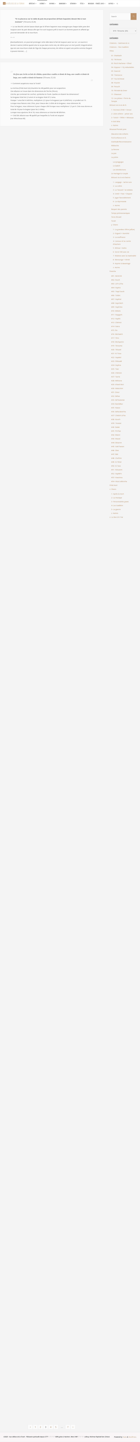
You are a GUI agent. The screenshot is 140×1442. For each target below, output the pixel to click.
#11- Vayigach (116, 315)
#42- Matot (115, 435)
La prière (114, 157)
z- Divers (113, 489)
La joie (113, 153)
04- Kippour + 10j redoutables (122, 67)
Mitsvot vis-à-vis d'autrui (120, 177)
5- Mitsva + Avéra (119, 248)
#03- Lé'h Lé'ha (117, 284)
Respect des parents (119, 209)
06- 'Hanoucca (116, 75)
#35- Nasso (115, 408)
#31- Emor (115, 392)
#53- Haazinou (117, 478)
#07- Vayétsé (116, 299)
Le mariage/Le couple (119, 174)
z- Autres (114, 125)
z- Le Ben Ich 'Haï (116, 517)
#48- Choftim (116, 458)
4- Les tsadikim (117, 505)
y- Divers (114, 225)
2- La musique (116, 498)
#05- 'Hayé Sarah (117, 291)
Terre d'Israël (116, 217)
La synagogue (118, 162)
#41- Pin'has (116, 431)
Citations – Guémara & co (119, 43)
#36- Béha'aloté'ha (118, 412)
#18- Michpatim (117, 342)
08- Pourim (115, 83)
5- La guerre (116, 509)
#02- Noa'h (115, 280)
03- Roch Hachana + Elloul (121, 63)
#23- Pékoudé (116, 361)
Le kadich (116, 166)
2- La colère (117, 186)
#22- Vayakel (116, 357)
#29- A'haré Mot (117, 384)
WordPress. (133, 1437)
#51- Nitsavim (116, 470)
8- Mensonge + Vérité (121, 260)
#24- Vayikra (116, 365)
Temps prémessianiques (120, 213)
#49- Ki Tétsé (116, 462)
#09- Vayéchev (116, 307)
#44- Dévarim (116, 443)
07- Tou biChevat (117, 79)
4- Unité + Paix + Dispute (122, 194)
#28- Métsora (116, 381)
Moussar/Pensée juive (118, 129)
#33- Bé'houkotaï (117, 400)
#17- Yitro (115, 338)
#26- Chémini (116, 373)
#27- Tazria (115, 377)
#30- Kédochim (117, 388)
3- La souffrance (119, 237)
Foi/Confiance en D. (118, 138)
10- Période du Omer (119, 91)
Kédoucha (115, 146)
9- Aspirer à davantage (121, 264)
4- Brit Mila (115, 122)
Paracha (113, 271)
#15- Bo (114, 330)
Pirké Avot (113, 485)
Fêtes (112, 51)
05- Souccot (115, 71)
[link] (117, 3)
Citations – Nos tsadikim (119, 47)
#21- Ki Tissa (116, 353)
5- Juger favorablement (122, 198)
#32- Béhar (115, 396)
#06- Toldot (115, 295)
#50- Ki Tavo (116, 466)
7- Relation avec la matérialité (124, 256)
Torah (113, 221)
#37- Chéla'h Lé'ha (118, 416)
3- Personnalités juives (120, 502)
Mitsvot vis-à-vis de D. (118, 105)
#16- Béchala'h (117, 334)
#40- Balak (115, 427)
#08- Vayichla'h (117, 303)
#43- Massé (115, 439)
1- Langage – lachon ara (122, 182)
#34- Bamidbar (117, 404)
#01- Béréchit (116, 276)
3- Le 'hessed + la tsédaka (123, 190)
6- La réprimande (119, 202)
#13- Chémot (116, 322)
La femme (115, 150)
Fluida (124, 1437)
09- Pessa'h (115, 87)
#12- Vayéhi (115, 319)
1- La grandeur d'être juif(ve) (124, 229)
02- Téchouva (116, 60)
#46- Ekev (115, 450)
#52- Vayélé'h (116, 474)
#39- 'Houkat (116, 423)
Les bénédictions (119, 170)
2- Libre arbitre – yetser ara (121, 114)
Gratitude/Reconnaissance (121, 142)
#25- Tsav (115, 369)
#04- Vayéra (115, 288)
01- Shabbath (116, 56)
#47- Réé (114, 454)
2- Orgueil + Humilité (121, 233)
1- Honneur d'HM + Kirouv (121, 110)
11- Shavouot (116, 94)
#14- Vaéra (115, 326)
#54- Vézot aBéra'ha (119, 481)
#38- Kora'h (115, 419)
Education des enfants (119, 134)
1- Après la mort (117, 494)
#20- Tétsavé (116, 350)
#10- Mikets (116, 311)
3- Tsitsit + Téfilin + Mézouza (122, 118)
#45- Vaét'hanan (117, 447)
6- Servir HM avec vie (121, 252)
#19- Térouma (116, 346)
